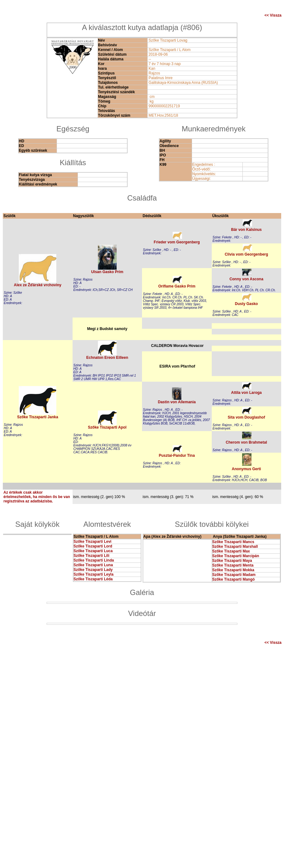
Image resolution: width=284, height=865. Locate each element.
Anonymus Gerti (246, 469)
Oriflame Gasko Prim (176, 286)
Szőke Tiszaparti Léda (93, 579)
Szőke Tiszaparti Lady (93, 569)
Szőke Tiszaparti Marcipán (235, 556)
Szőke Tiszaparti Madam (234, 574)
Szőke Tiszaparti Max (231, 551)
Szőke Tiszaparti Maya (232, 560)
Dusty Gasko (246, 304)
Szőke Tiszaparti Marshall (235, 546)
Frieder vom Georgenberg (177, 242)
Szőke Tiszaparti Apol (107, 427)
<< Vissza (273, 15)
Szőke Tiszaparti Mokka (233, 570)
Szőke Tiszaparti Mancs (233, 542)
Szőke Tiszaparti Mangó (233, 579)
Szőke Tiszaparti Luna (93, 565)
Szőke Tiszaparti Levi (92, 541)
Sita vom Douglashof (246, 417)
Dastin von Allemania (177, 402)
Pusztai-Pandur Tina (177, 455)
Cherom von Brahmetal (246, 442)
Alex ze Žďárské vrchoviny (37, 285)
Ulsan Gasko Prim (107, 272)
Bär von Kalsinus (246, 229)
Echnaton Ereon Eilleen (107, 357)
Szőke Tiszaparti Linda (94, 560)
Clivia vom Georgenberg (246, 254)
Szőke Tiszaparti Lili (91, 555)
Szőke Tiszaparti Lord (93, 546)
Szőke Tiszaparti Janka (37, 417)
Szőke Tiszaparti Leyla (94, 574)
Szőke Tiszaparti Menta (233, 565)
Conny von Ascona (246, 279)
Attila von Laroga (246, 392)
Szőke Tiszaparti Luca (93, 551)
